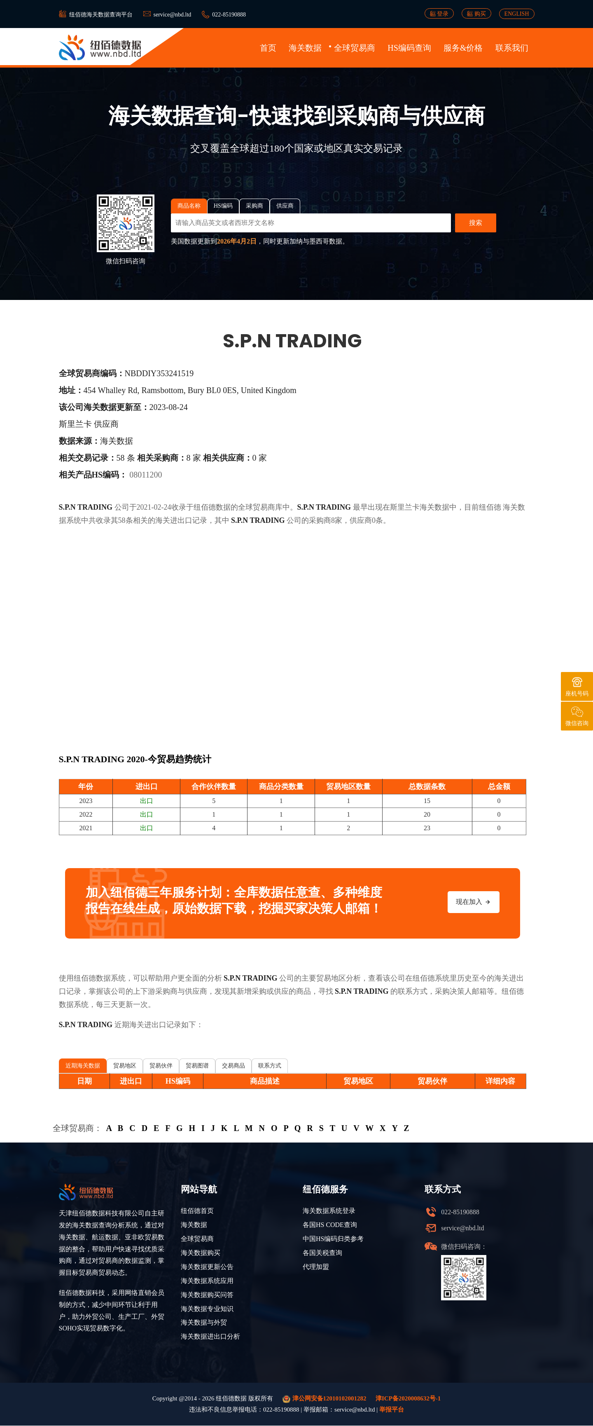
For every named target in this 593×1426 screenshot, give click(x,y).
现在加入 (473, 902)
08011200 (145, 474)
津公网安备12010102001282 (324, 1399)
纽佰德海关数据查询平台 (101, 15)
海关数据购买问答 (207, 1294)
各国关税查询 (322, 1252)
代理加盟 (316, 1266)
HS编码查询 (409, 47)
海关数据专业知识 (207, 1308)
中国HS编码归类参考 (333, 1238)
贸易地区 (124, 1066)
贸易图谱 (197, 1066)
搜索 (475, 222)
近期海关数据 (82, 1066)
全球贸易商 (354, 47)
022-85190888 (229, 15)
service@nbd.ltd (172, 15)
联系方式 (269, 1066)
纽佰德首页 (197, 1210)
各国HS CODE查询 (330, 1224)
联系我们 (511, 47)
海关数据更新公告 (207, 1266)
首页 (268, 47)
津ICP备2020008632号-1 (408, 1399)
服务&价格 (463, 47)
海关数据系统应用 (207, 1280)
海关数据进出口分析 (210, 1336)
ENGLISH (516, 14)
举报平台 (391, 1410)
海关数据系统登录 (329, 1210)
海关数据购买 (200, 1252)
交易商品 (233, 1066)
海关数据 (305, 47)
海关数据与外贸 (204, 1322)
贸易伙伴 (161, 1066)
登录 (439, 14)
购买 (476, 14)
